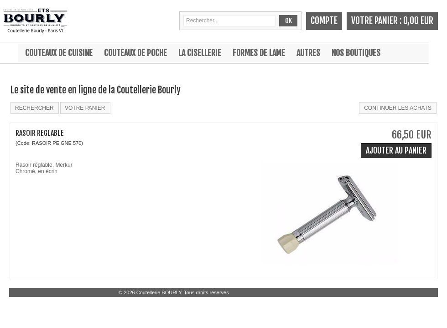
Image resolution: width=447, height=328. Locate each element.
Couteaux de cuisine (59, 53)
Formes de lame (259, 53)
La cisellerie (199, 53)
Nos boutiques (356, 53)
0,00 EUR (418, 20)
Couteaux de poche (135, 53)
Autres (308, 53)
